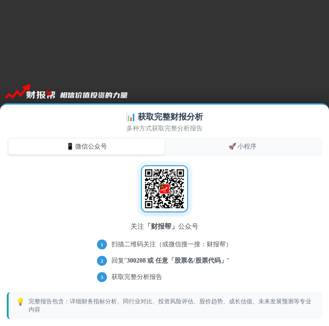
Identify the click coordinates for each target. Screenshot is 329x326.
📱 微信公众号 (86, 146)
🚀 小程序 (242, 146)
